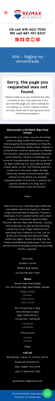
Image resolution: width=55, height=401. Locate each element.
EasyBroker (34, 397)
